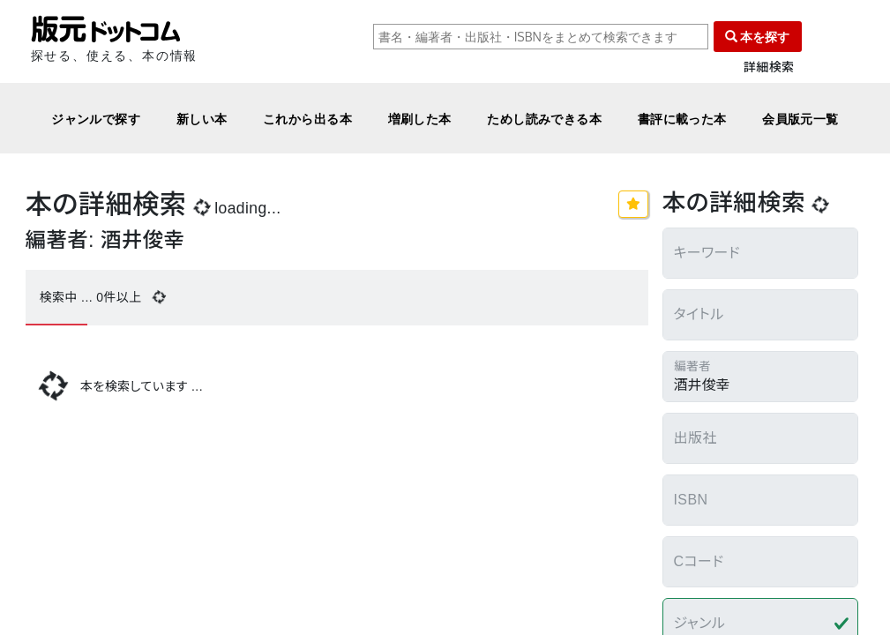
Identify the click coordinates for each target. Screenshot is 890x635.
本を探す (757, 36)
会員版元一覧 (800, 118)
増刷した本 (420, 118)
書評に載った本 (682, 118)
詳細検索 (769, 67)
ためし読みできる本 (544, 118)
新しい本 (202, 118)
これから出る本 (307, 118)
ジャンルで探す (95, 118)
